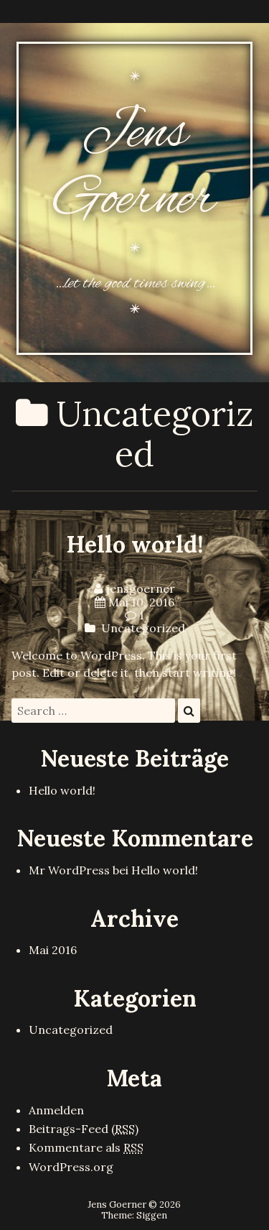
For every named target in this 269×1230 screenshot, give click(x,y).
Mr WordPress (69, 870)
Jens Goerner (134, 167)
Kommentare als (86, 1147)
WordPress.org (71, 1167)
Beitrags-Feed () (83, 1129)
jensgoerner (140, 588)
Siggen (151, 1215)
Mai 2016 (53, 950)
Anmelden (56, 1110)
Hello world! (135, 544)
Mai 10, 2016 (141, 602)
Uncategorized (143, 628)
